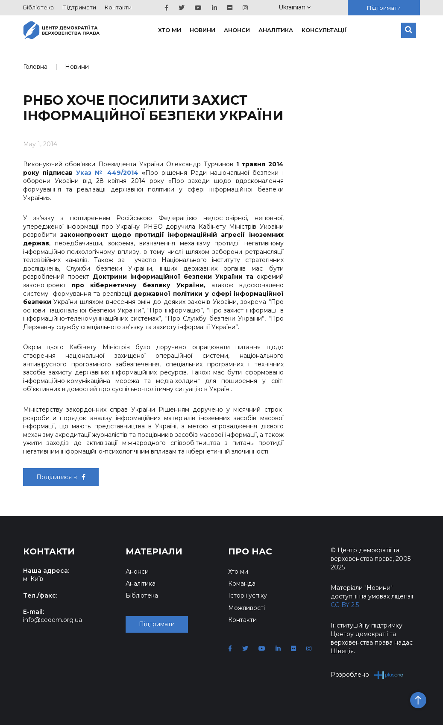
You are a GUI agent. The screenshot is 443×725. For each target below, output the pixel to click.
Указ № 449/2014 (107, 173)
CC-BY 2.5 (345, 605)
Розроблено (367, 674)
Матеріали (154, 551)
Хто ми (169, 30)
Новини (202, 30)
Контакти (118, 7)
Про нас (250, 551)
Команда (241, 583)
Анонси (237, 30)
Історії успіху (247, 595)
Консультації (324, 30)
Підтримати (79, 7)
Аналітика (275, 30)
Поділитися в (60, 477)
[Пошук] (408, 30)
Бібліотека (38, 7)
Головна (35, 67)
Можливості (246, 608)
